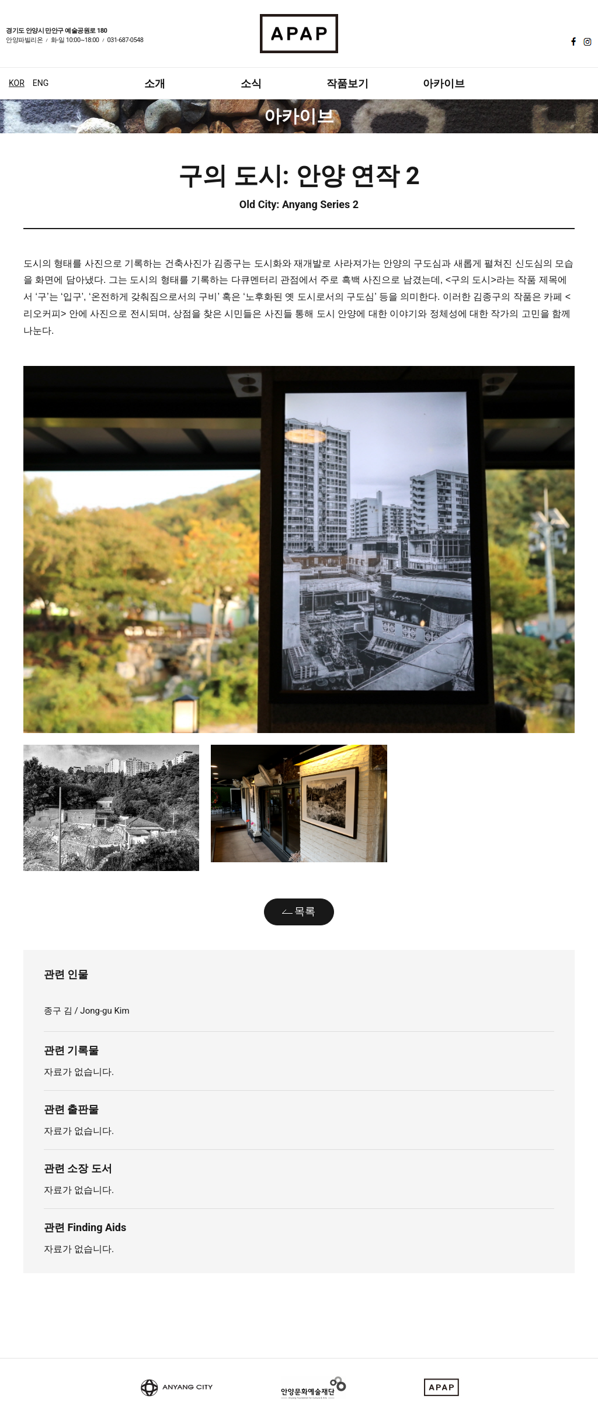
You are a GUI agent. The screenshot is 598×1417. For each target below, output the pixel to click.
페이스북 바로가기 (572, 41)
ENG (40, 83)
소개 (154, 83)
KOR (17, 83)
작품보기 (347, 83)
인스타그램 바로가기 (586, 41)
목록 (304, 911)
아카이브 (444, 83)
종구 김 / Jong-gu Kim (87, 1010)
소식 (251, 83)
